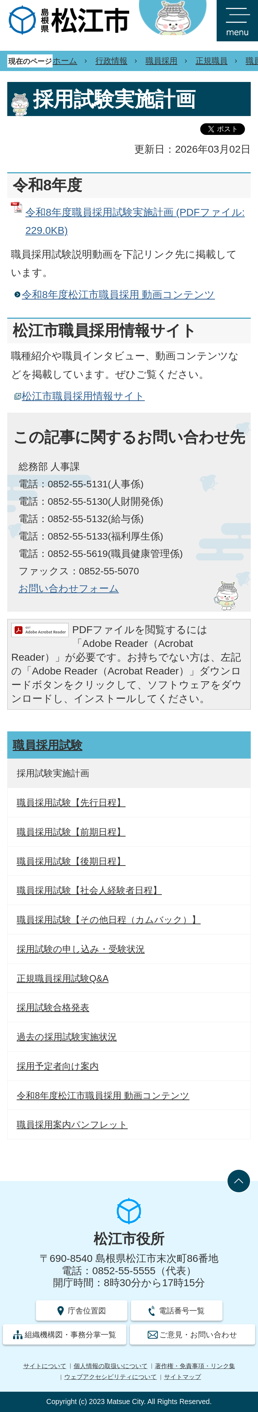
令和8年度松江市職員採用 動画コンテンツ (118, 294)
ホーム (65, 60)
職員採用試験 (47, 745)
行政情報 (111, 60)
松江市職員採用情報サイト (83, 396)
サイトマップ (182, 1377)
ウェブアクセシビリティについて (110, 1377)
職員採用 (161, 60)
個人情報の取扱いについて (111, 1366)
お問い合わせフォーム (69, 588)
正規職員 (212, 60)
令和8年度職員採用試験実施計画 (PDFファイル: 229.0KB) (135, 221)
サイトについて (44, 1366)
